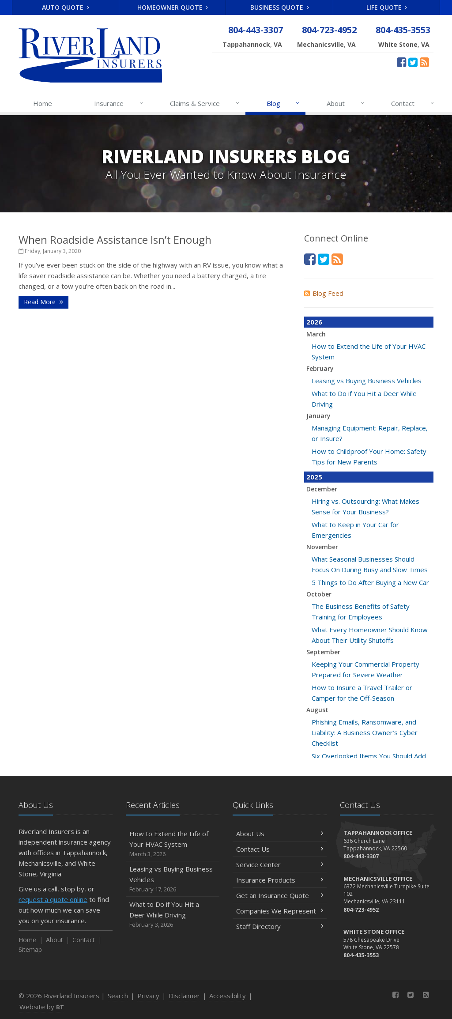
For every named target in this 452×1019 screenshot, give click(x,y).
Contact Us (279, 849)
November (322, 547)
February (320, 368)
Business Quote (279, 7)
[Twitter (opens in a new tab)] (413, 61)
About (346, 103)
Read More (43, 302)
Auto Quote (65, 7)
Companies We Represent (279, 910)
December (321, 489)
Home (42, 103)
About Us (279, 833)
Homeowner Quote (172, 7)
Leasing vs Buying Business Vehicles (367, 380)
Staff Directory (279, 926)
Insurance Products (279, 880)
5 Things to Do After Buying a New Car (370, 582)
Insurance (119, 103)
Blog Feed (323, 293)
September (323, 652)
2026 (314, 321)
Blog (284, 103)
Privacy (148, 995)
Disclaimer (184, 995)
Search (118, 995)
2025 (314, 476)
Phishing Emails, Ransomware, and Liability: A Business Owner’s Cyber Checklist (365, 732)
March (316, 334)
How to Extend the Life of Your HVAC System (172, 844)
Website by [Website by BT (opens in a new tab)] (41, 1006)
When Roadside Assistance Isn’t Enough (115, 239)
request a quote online (53, 899)
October (318, 594)
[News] (424, 61)
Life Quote (386, 7)
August (317, 710)
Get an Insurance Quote (279, 895)
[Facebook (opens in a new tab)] (401, 61)
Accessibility (227, 995)
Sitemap (30, 949)
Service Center (279, 864)
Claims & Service (205, 103)
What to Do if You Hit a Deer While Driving (172, 914)
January (318, 415)
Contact (413, 103)
